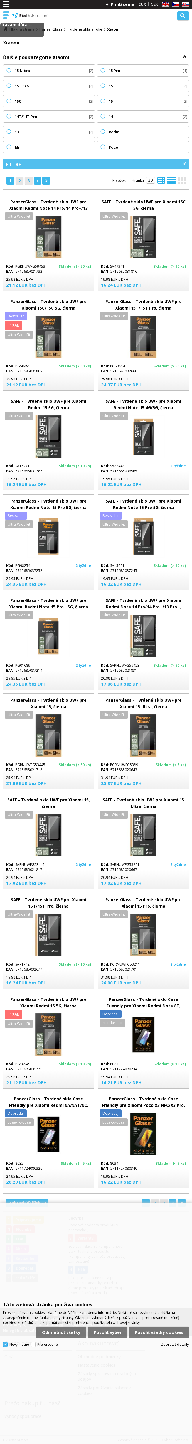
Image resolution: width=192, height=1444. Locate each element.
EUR (142, 4)
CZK (154, 4)
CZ (174, 4)
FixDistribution (30, 15)
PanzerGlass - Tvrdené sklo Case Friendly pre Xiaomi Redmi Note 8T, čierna (144, 1006)
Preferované (47, 1344)
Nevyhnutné (19, 1344)
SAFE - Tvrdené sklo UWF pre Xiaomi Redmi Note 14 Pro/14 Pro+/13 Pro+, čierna (143, 607)
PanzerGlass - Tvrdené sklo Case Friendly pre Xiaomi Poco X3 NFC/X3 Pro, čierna (143, 1105)
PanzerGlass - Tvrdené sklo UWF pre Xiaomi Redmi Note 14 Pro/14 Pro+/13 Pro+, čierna (48, 208)
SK (184, 4)
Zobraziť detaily (175, 1344)
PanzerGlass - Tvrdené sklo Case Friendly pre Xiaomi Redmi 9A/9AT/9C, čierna (48, 1105)
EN (164, 4)
